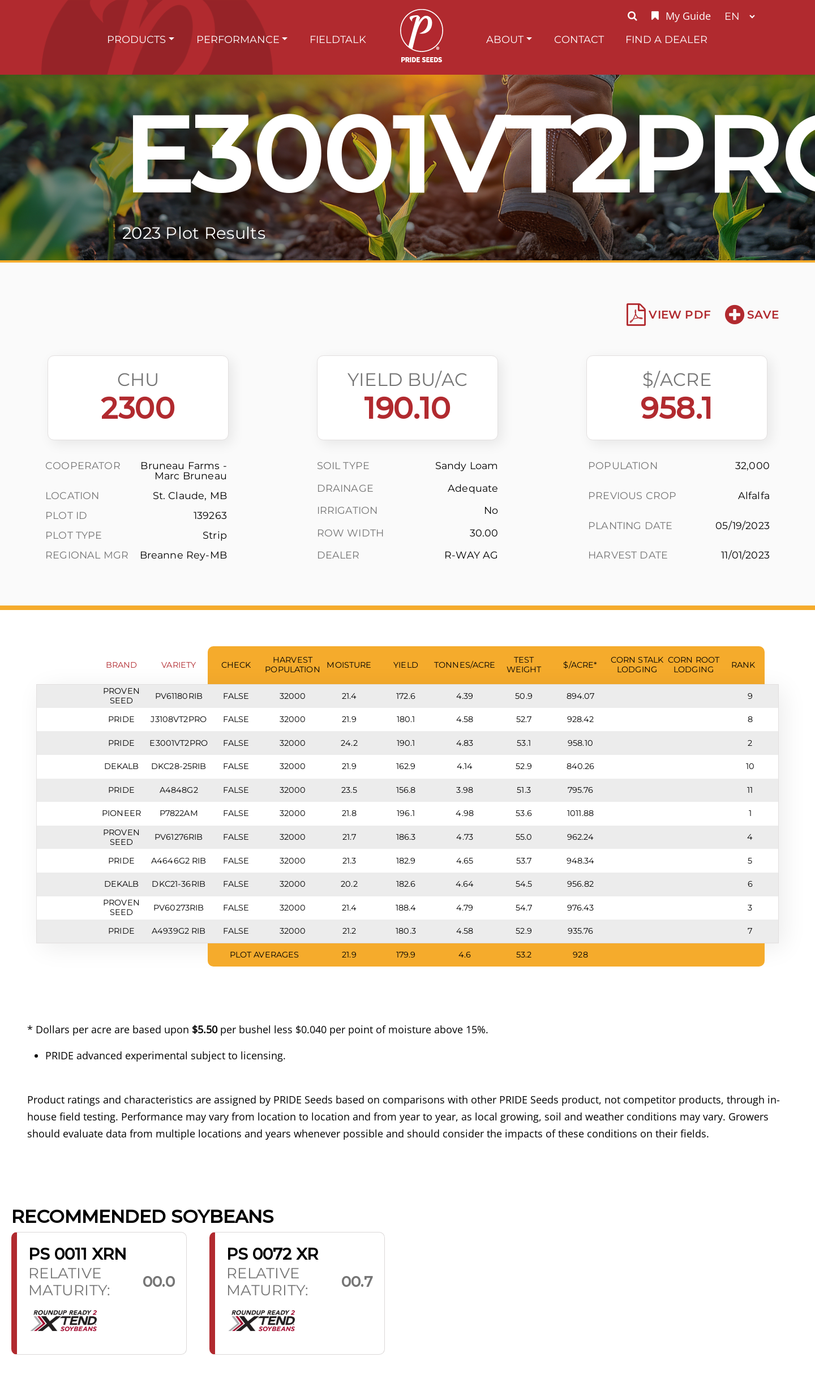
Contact (579, 39)
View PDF (669, 314)
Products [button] (136, 39)
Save (752, 314)
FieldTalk (338, 39)
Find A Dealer (666, 39)
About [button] (505, 39)
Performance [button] (238, 39)
